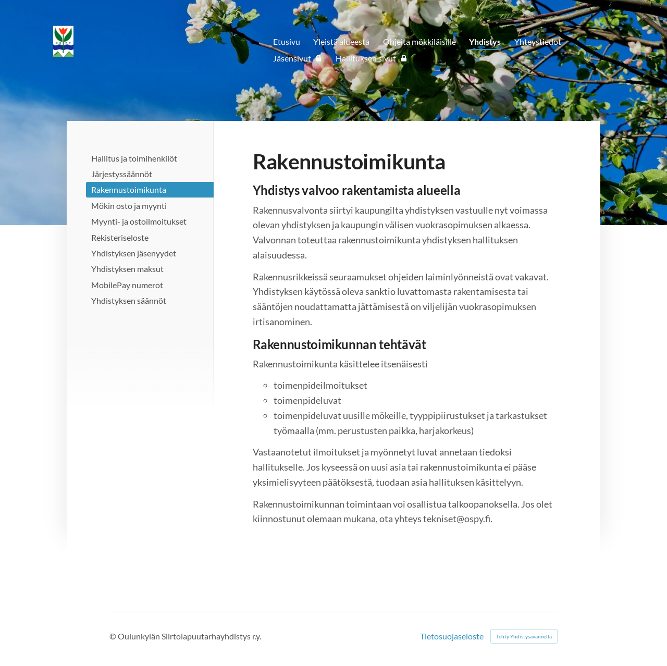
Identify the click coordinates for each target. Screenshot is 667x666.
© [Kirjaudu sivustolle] (113, 636)
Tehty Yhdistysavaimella (524, 636)
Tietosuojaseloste (452, 636)
